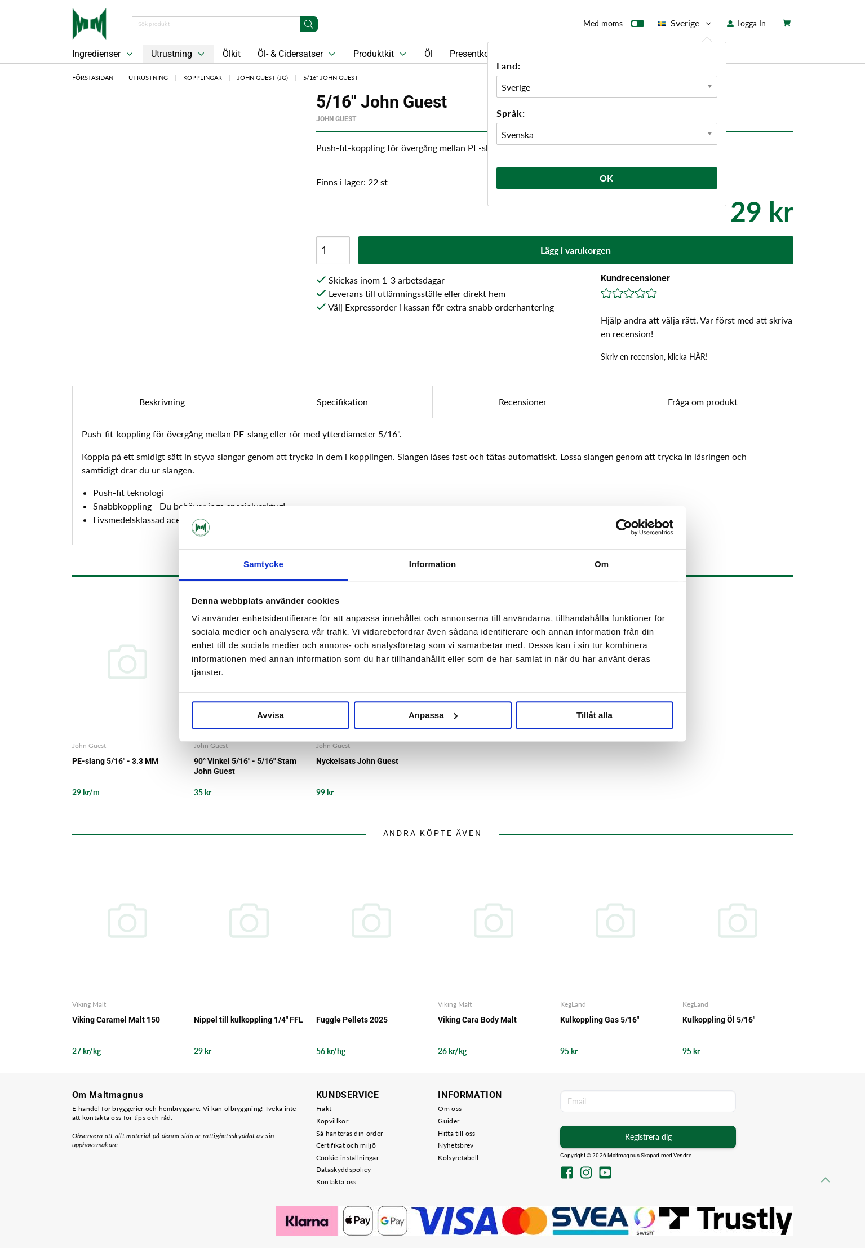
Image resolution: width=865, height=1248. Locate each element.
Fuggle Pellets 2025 (352, 1019)
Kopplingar (202, 77)
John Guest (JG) (262, 77)
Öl (428, 53)
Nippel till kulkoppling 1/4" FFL (248, 1019)
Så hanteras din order (349, 1133)
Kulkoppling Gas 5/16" (599, 1019)
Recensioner (523, 401)
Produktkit (381, 54)
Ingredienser (103, 54)
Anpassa (433, 715)
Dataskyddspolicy (343, 1169)
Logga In (746, 23)
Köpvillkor (332, 1121)
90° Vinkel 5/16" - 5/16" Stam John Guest (245, 766)
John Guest (336, 119)
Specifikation (342, 401)
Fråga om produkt (703, 401)
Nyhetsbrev (455, 1145)
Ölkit (232, 53)
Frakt (324, 1108)
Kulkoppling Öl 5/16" (718, 1019)
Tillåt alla (594, 715)
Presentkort (472, 53)
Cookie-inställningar (347, 1157)
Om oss (450, 1108)
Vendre (682, 1155)
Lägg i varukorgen (575, 250)
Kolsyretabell (458, 1157)
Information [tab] (432, 564)
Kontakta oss (336, 1182)
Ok (607, 177)
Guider (448, 1121)
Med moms (613, 26)
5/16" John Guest (330, 77)
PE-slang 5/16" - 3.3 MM (115, 760)
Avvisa (270, 715)
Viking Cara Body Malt (477, 1019)
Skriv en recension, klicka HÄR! (654, 356)
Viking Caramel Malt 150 (116, 1019)
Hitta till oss (456, 1133)
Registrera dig (648, 1136)
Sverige (685, 23)
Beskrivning (162, 401)
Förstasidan (92, 77)
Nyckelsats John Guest (357, 760)
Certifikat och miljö (346, 1145)
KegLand (573, 1004)
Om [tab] (602, 564)
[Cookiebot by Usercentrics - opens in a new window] (624, 527)
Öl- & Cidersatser (298, 54)
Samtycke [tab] (263, 564)
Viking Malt (89, 1004)
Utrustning (179, 54)
